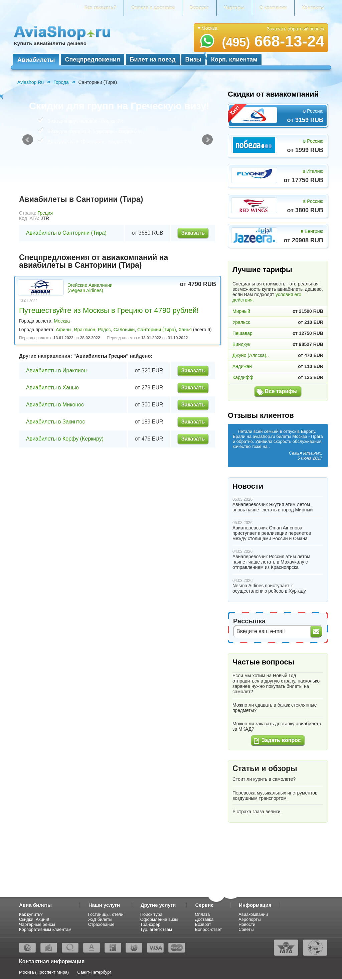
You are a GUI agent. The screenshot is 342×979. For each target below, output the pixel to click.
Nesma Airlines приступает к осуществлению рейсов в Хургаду (269, 588)
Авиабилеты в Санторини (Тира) (66, 233)
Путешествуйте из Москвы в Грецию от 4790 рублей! (109, 310)
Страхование (101, 924)
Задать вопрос (281, 740)
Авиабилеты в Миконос (55, 404)
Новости (247, 486)
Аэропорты (249, 919)
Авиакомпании (253, 914)
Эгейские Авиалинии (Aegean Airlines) (90, 287)
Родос (104, 329)
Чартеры (234, 7)
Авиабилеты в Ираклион (56, 370)
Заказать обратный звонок (295, 28)
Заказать (193, 233)
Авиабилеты (36, 59)
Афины (63, 329)
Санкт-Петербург (94, 972)
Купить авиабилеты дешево (50, 43)
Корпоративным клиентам (45, 929)
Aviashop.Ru (30, 82)
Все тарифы (281, 391)
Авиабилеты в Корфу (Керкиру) (65, 439)
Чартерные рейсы (37, 924)
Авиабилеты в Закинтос (55, 421)
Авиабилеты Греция (101, 356)
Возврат (199, 7)
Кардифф (242, 377)
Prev (27, 139)
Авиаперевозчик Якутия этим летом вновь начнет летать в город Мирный (272, 507)
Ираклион (84, 329)
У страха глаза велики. (257, 811)
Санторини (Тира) (156, 329)
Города (61, 82)
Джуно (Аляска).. (250, 355)
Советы (245, 929)
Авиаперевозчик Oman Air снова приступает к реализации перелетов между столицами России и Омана (271, 533)
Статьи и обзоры (264, 768)
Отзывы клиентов (261, 415)
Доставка (204, 919)
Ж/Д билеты (100, 919)
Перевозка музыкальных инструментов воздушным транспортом (275, 795)
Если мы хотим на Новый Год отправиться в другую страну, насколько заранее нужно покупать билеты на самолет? (276, 683)
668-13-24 (273, 41)
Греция (45, 213)
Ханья (185, 329)
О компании (273, 7)
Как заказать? (100, 7)
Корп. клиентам (234, 59)
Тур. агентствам (156, 929)
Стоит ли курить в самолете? (264, 779)
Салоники (124, 329)
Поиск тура (151, 914)
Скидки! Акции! (34, 919)
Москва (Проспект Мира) (44, 972)
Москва (62, 321)
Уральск (241, 322)
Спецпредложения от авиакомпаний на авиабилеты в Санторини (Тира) (93, 261)
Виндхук (241, 344)
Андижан (242, 366)
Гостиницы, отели (106, 914)
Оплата (202, 914)
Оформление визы (159, 919)
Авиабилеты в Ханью (52, 387)
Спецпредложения (92, 59)
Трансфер (150, 924)
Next (207, 139)
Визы (193, 59)
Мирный (241, 311)
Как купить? (31, 914)
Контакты (313, 7)
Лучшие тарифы (262, 269)
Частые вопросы (263, 662)
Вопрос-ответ (208, 929)
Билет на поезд (153, 59)
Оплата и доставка (153, 7)
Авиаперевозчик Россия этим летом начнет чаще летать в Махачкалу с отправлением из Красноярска (271, 562)
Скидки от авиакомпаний (273, 94)
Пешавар (242, 333)
